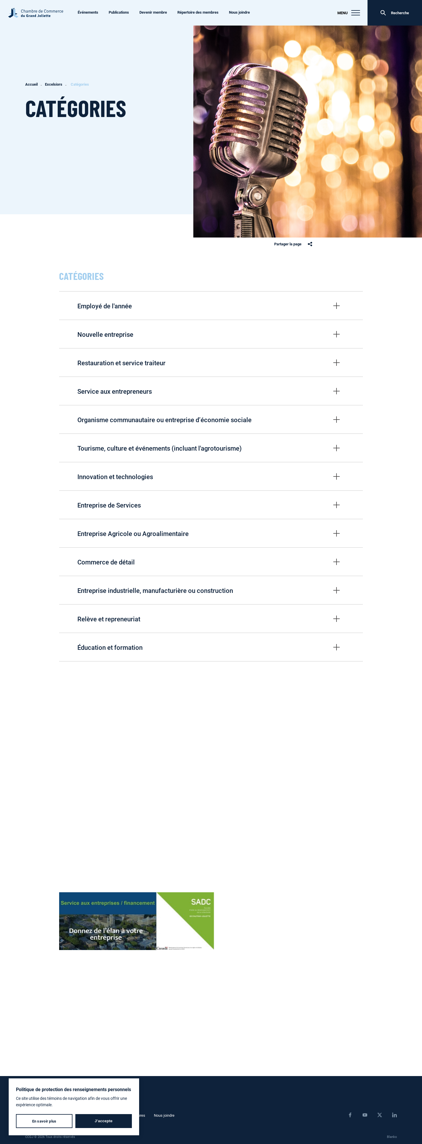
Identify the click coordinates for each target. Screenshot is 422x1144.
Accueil (31, 84)
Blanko (392, 1136)
